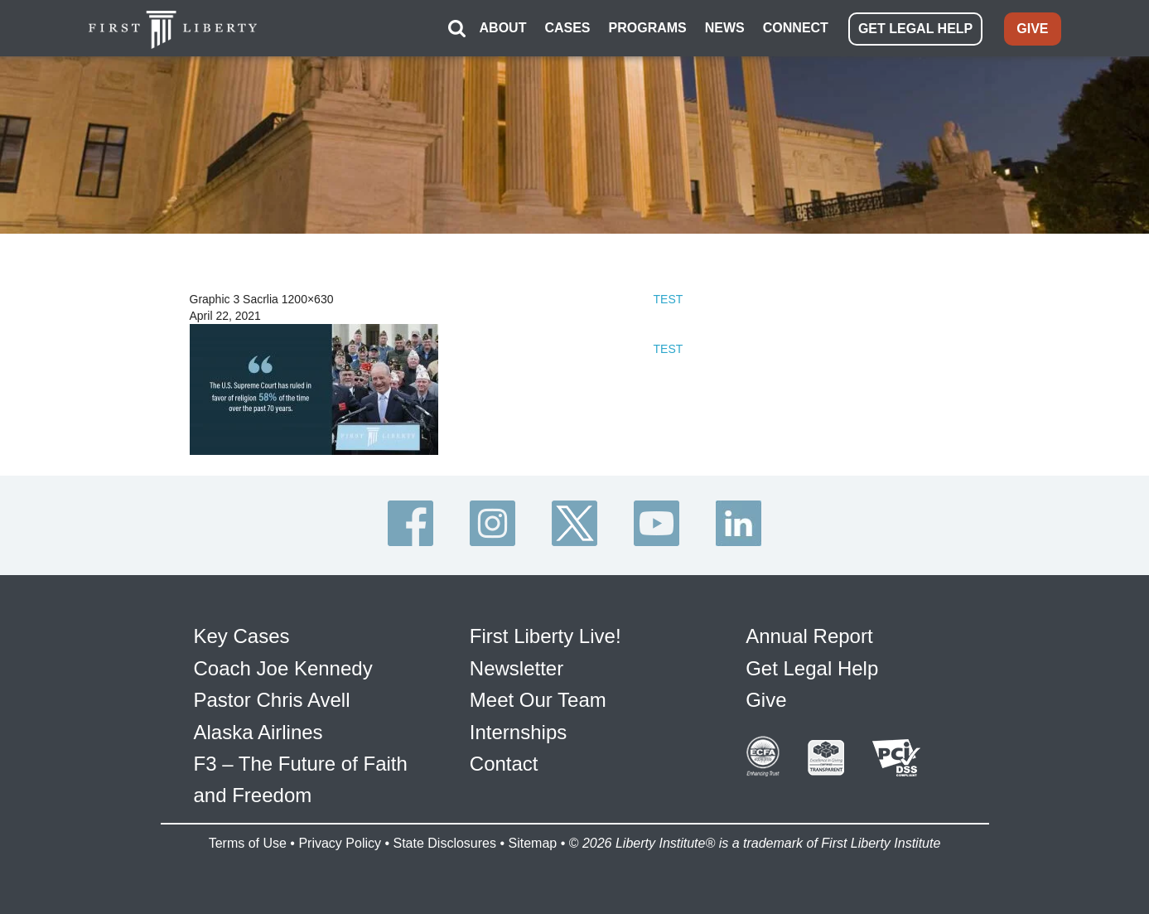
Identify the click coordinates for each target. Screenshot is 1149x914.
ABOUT (503, 28)
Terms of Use (248, 843)
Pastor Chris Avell (272, 700)
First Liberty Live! (545, 636)
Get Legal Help (812, 668)
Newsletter (516, 668)
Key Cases (242, 636)
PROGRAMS (648, 28)
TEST (668, 299)
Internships (518, 732)
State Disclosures (444, 843)
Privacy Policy (339, 843)
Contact (504, 763)
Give (766, 700)
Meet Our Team (538, 700)
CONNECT (795, 28)
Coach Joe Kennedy (283, 668)
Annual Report (809, 636)
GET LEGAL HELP (915, 29)
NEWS (725, 28)
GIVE (1032, 29)
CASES (567, 28)
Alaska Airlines (258, 732)
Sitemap (532, 843)
